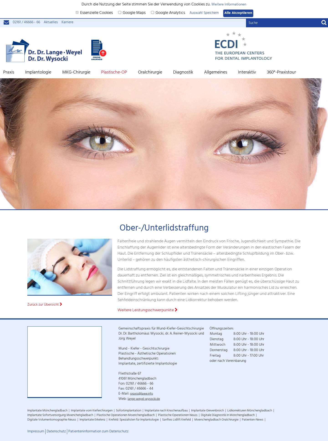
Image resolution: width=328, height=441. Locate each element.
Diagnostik (183, 72)
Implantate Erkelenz (92, 420)
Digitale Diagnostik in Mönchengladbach (228, 415)
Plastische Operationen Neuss (177, 415)
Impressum (35, 431)
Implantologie (38, 72)
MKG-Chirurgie (76, 72)
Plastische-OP (114, 72)
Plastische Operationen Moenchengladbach (126, 415)
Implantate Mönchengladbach (47, 411)
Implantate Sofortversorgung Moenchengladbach (60, 415)
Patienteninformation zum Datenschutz (98, 431)
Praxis (8, 72)
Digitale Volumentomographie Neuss (51, 420)
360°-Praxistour (281, 72)
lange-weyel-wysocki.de (144, 399)
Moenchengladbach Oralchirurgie (216, 420)
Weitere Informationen (228, 4)
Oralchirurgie (150, 72)
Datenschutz (56, 431)
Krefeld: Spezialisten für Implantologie (134, 420)
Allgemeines (215, 72)
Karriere (67, 22)
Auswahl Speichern (204, 13)
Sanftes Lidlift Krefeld (176, 420)
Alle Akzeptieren (238, 13)
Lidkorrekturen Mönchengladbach (249, 411)
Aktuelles (51, 22)
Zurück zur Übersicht (44, 305)
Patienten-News (252, 420)
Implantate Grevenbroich (207, 411)
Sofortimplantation (128, 411)
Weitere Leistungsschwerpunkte (148, 311)
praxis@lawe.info (141, 394)
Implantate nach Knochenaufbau (166, 411)
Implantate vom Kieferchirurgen (92, 411)
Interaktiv (247, 72)
